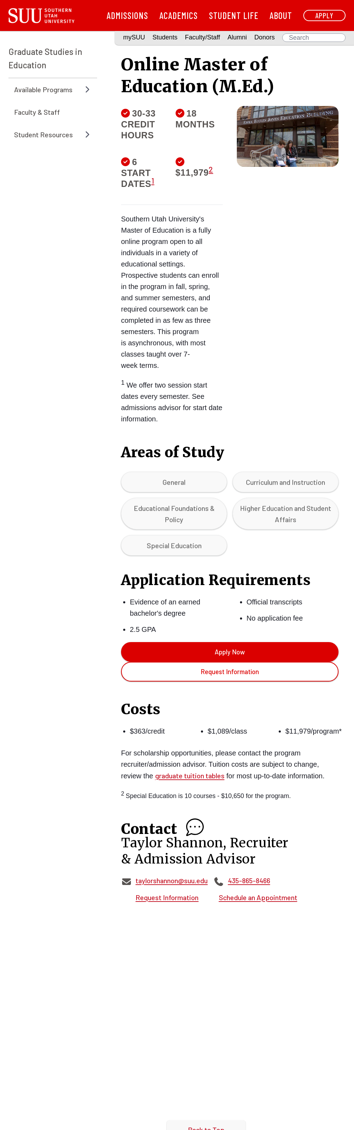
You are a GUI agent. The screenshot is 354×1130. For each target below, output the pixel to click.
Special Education (174, 549)
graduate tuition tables (190, 775)
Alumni (237, 37)
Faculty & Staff (37, 112)
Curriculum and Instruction (285, 485)
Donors (264, 37)
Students (164, 37)
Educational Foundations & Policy (174, 517)
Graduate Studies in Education (45, 58)
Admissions (127, 15)
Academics (178, 15)
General (174, 485)
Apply (324, 15)
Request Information (230, 671)
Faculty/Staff (202, 37)
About (281, 15)
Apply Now (230, 652)
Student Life (233, 15)
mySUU (134, 37)
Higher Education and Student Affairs (285, 517)
